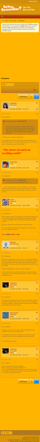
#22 (37, 360)
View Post (25, 121)
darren (12, 200)
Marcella (13, 242)
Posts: (24, 109)
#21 (37, 323)
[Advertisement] (20, 53)
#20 (37, 294)
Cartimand (13, 283)
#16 (37, 114)
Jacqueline (13, 103)
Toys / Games (13, 20)
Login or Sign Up (34, 1)
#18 (37, 210)
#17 (37, 172)
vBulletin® (30, 438)
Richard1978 (14, 313)
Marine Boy (13, 162)
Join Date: (13, 109)
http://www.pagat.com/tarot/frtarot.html (13, 367)
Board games (21, 20)
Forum (6, 20)
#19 (37, 253)
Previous (23, 96)
